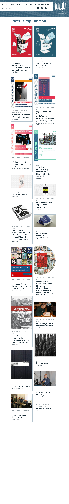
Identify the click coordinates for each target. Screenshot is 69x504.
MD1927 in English (6, 8)
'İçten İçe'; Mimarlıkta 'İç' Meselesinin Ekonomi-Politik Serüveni (43, 171)
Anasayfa (5, 5)
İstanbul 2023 (42, 363)
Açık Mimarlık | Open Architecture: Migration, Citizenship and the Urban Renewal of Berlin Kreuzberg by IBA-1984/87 (44, 288)
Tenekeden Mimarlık (21, 386)
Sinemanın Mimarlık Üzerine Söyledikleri (21, 116)
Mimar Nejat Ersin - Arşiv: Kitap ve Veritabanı (44, 204)
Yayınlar (37, 5)
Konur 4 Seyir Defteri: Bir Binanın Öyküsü (45, 324)
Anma (13, 59)
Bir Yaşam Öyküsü (20, 194)
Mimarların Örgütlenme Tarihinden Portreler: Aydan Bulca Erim (21, 66)
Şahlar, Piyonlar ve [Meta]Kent (44, 64)
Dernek (12, 5)
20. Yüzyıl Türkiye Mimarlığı (43, 393)
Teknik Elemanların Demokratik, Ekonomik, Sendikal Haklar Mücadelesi (20, 339)
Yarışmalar (19, 5)
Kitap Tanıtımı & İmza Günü (19, 416)
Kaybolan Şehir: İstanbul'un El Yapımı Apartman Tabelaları (21, 286)
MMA (42, 5)
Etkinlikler (29, 5)
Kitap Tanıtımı (20, 59)
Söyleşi (38, 404)
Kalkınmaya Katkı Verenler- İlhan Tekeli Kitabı (21, 164)
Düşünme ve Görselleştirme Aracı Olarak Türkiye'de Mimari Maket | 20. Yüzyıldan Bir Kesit (21, 234)
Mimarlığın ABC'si (43, 409)
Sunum (14, 110)
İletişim (48, 5)
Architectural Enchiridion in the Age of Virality (43, 235)
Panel (37, 59)
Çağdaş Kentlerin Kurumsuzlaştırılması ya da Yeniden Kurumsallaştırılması (45, 114)
